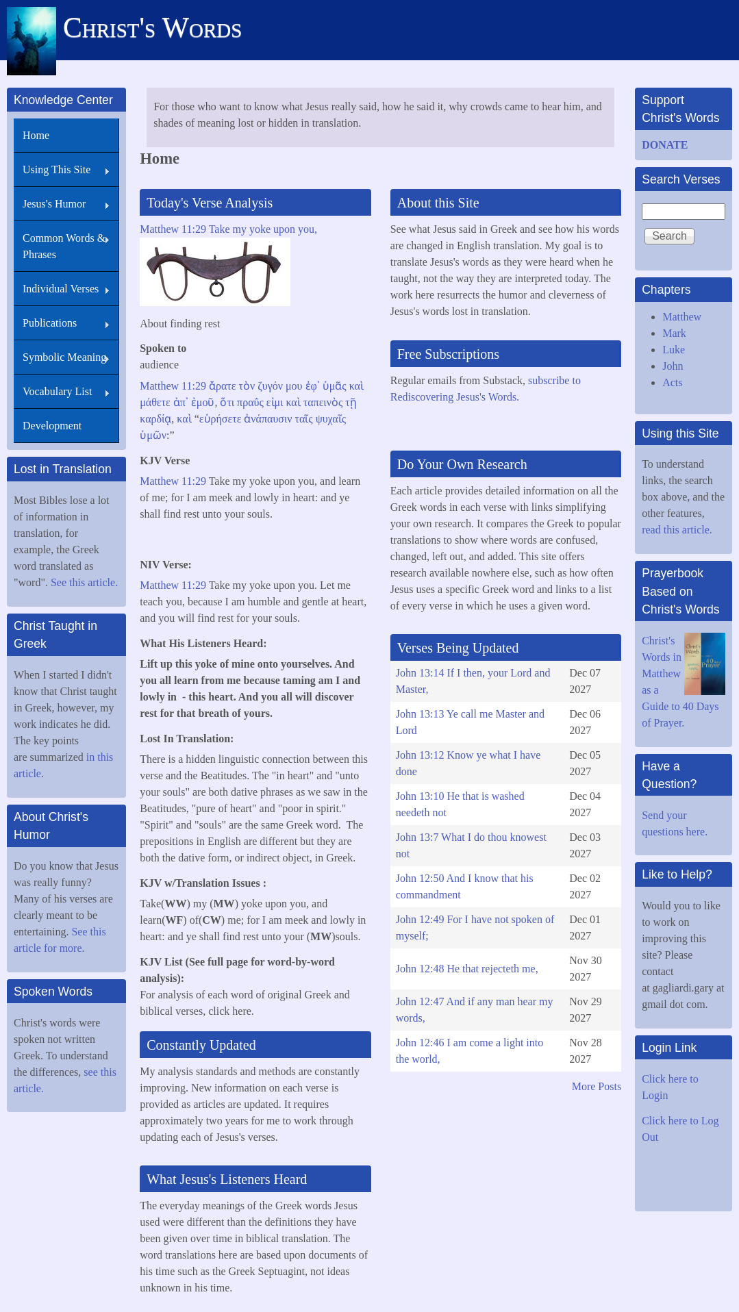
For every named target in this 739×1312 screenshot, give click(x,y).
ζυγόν (270, 386)
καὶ (356, 386)
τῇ (350, 402)
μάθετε (155, 402)
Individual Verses (61, 288)
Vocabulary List (57, 391)
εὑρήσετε (220, 419)
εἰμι (275, 402)
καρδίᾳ (155, 419)
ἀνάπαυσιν (268, 419)
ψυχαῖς (331, 419)
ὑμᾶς (335, 386)
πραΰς (250, 402)
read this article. (678, 529)
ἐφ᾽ (312, 386)
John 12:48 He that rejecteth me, (467, 968)
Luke (673, 349)
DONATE (665, 145)
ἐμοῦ (203, 402)
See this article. (84, 582)
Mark (674, 333)
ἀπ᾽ (180, 402)
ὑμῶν (153, 435)
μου (294, 386)
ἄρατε (222, 386)
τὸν (246, 386)
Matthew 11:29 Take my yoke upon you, (228, 229)
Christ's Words (152, 27)
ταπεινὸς (322, 402)
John (672, 366)
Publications (50, 323)
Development (52, 425)
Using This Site (56, 169)
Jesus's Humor (54, 204)
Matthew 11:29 (174, 386)
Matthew (681, 317)
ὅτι (227, 402)
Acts (672, 382)
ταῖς (304, 419)
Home (36, 135)
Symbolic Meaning (64, 357)
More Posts (596, 1086)
